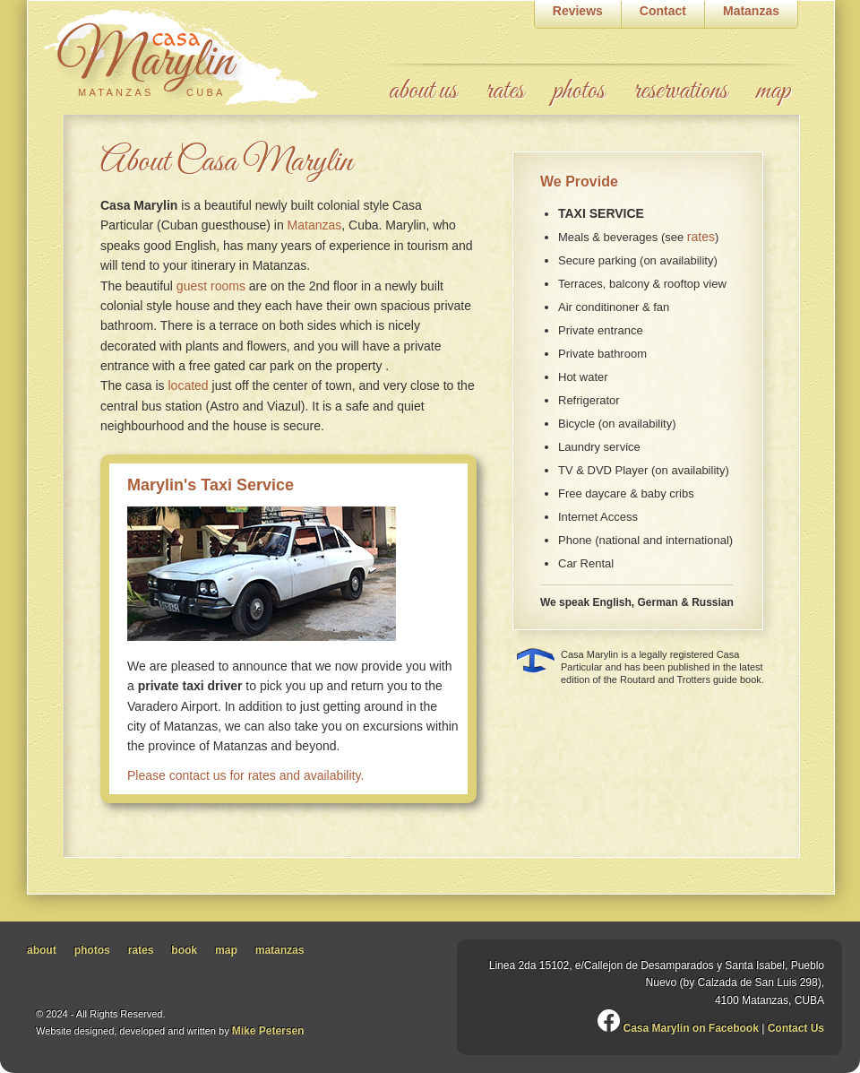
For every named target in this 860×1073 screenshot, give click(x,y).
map (773, 91)
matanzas (280, 950)
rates (505, 91)
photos (579, 91)
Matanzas (315, 225)
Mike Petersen (268, 1031)
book (184, 950)
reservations (680, 91)
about (41, 950)
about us (423, 91)
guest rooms (210, 286)
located (188, 385)
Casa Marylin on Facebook (679, 1026)
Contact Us (796, 1028)
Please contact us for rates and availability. (245, 775)
